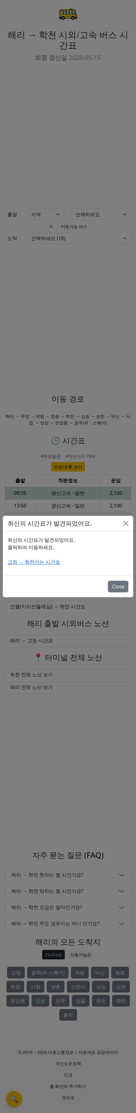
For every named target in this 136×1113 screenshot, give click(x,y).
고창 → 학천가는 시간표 (34, 562)
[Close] (126, 523)
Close (118, 586)
